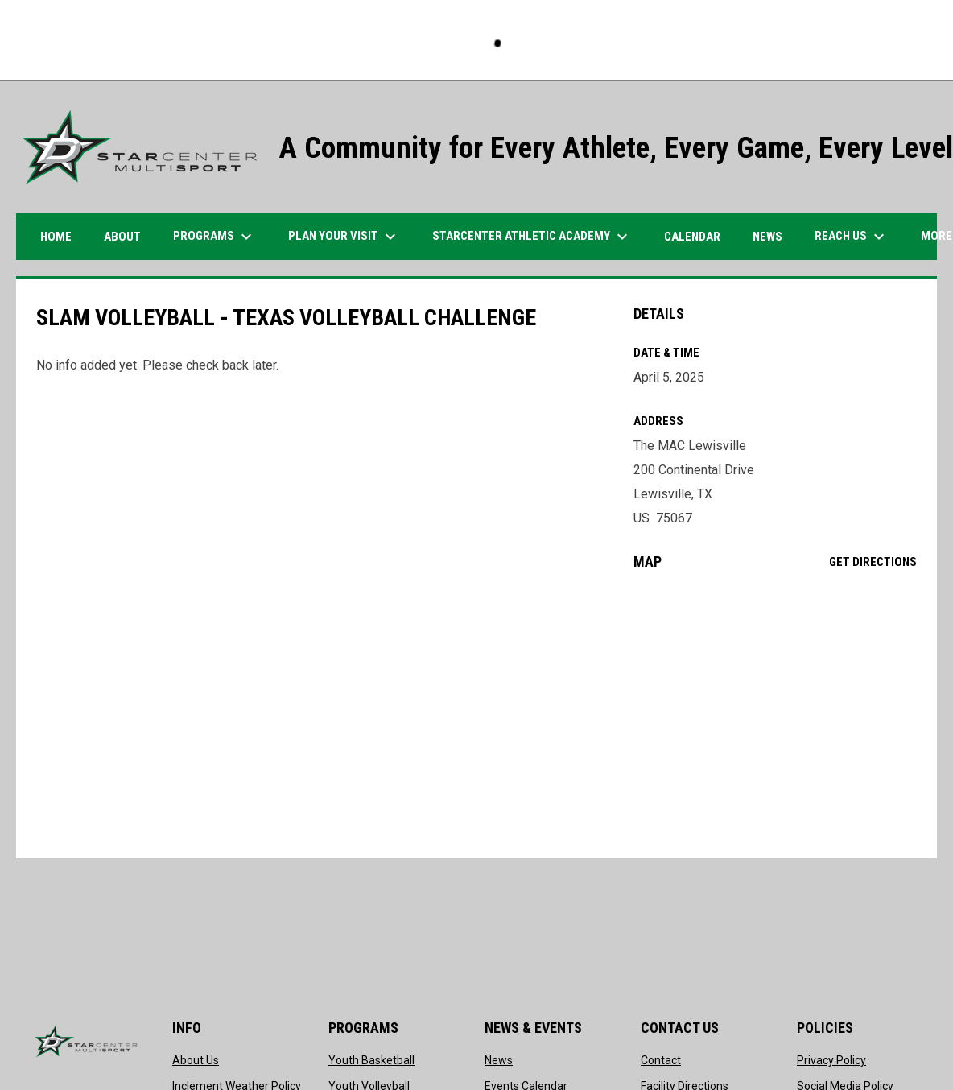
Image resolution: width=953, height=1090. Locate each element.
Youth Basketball (371, 1060)
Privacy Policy (831, 1060)
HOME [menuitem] (56, 236)
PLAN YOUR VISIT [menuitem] (344, 236)
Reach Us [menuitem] (852, 236)
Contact (661, 1060)
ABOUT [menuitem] (122, 236)
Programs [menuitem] (214, 236)
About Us (195, 1060)
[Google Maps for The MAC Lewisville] (775, 714)
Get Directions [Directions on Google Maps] (873, 562)
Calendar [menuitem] (692, 236)
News (499, 1060)
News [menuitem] (767, 236)
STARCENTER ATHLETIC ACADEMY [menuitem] (532, 236)
